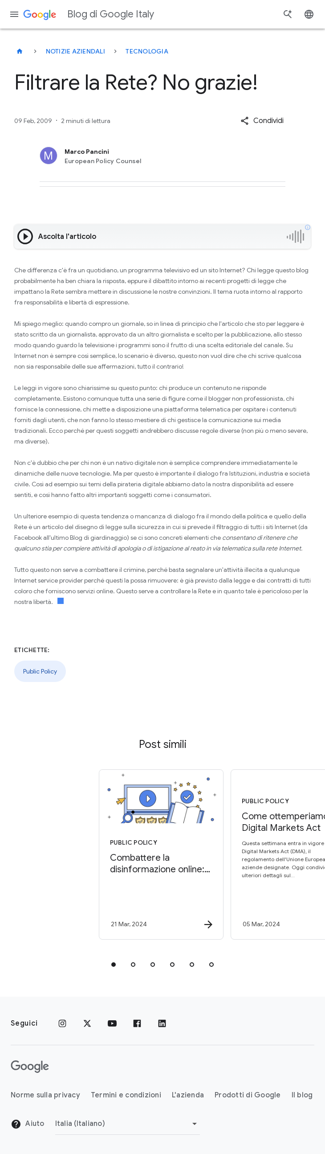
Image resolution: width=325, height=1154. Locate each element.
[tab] (113, 964)
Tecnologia (147, 51)
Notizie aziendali (75, 51)
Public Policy (40, 671)
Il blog (302, 1095)
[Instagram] (62, 1023)
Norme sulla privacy (45, 1095)
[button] (262, 121)
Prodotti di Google (248, 1095)
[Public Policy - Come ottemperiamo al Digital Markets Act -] (227, 854)
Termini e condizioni (126, 1095)
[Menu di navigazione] (14, 14)
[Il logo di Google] (30, 1066)
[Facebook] (137, 1023)
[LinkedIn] (162, 1023)
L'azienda (188, 1095)
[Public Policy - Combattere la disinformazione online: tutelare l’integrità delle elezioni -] (96, 854)
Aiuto (28, 1124)
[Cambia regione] (127, 1123)
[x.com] (87, 1023)
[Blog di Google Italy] (19, 51)
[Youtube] (112, 1023)
